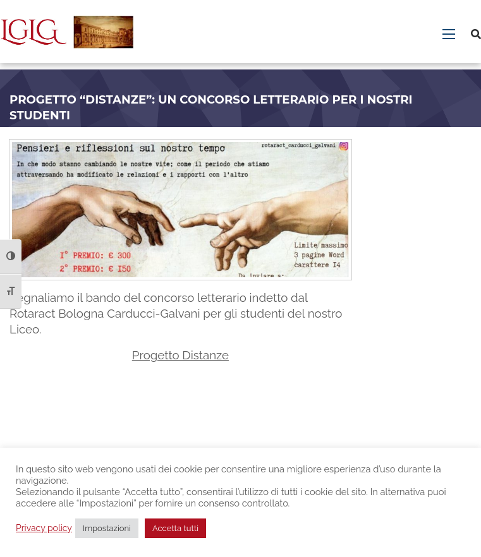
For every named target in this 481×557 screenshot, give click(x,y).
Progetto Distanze (180, 355)
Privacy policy (44, 528)
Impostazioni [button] (107, 528)
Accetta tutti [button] (175, 528)
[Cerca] (476, 34)
